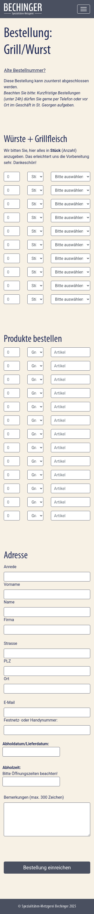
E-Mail (9, 702)
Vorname (12, 584)
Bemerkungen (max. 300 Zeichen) (34, 797)
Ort (6, 678)
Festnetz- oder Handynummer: (31, 720)
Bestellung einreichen (47, 868)
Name (9, 602)
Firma (9, 619)
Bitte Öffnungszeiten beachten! (31, 775)
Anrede (10, 566)
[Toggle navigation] (83, 9)
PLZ (7, 661)
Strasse (10, 643)
